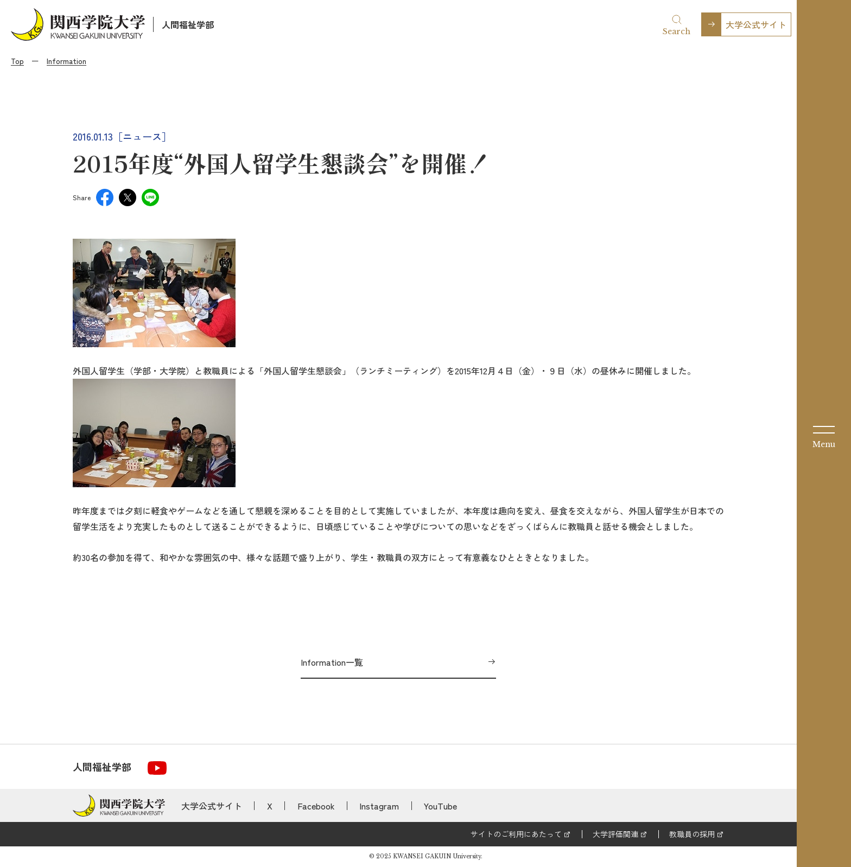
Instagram (379, 805)
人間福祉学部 (188, 24)
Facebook (316, 805)
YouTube (440, 805)
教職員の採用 (692, 833)
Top (17, 60)
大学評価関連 (615, 833)
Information (66, 60)
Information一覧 (332, 661)
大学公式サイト (756, 24)
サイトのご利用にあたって (516, 833)
